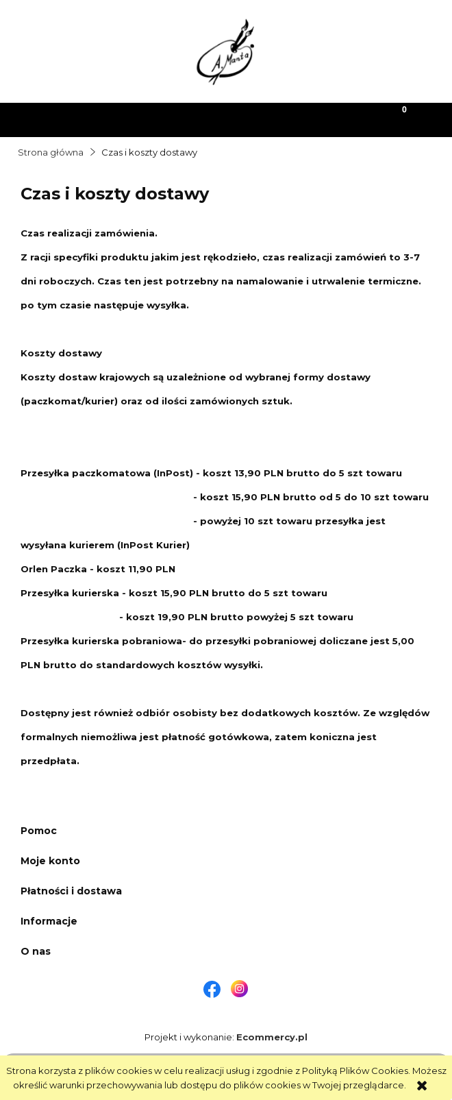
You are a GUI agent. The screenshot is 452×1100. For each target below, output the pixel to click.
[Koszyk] (396, 118)
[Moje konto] (283, 118)
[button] (57, 118)
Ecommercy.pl (271, 1036)
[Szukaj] (170, 118)
